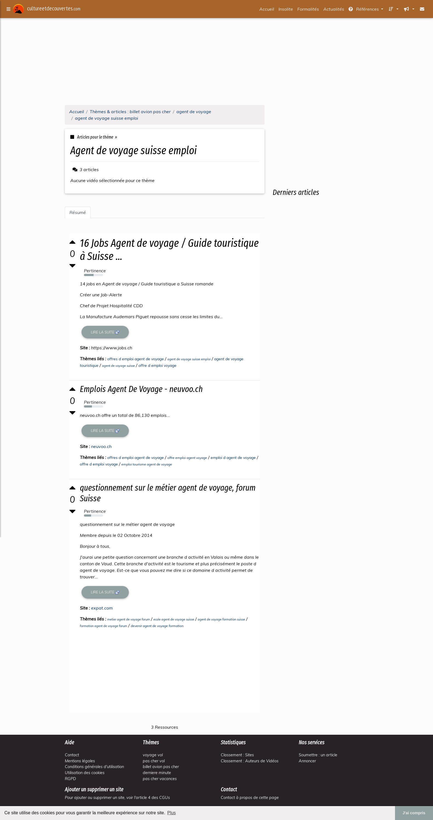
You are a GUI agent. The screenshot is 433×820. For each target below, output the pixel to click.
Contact (72, 754)
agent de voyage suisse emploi (189, 359)
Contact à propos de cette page (250, 797)
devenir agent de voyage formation (157, 626)
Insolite (285, 10)
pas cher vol (154, 760)
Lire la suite (105, 332)
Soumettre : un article (318, 754)
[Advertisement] (216, 62)
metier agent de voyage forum (129, 619)
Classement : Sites (237, 754)
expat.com (102, 608)
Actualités (333, 10)
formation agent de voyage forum (104, 626)
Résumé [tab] (77, 212)
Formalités (308, 10)
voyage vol (153, 754)
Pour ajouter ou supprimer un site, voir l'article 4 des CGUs (117, 797)
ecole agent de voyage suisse (174, 619)
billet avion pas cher (161, 766)
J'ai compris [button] (414, 813)
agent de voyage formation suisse (222, 619)
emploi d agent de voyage (233, 457)
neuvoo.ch (102, 446)
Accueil (266, 10)
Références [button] (364, 10)
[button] (393, 10)
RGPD (70, 778)
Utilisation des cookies (84, 772)
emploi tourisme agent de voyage (147, 464)
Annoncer (307, 760)
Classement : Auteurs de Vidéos (249, 760)
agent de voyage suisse (119, 366)
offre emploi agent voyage (188, 458)
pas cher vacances (160, 778)
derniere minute (157, 772)
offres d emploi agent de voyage (136, 358)
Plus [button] (171, 812)
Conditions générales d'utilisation (94, 766)
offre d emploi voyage (158, 365)
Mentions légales (80, 760)
